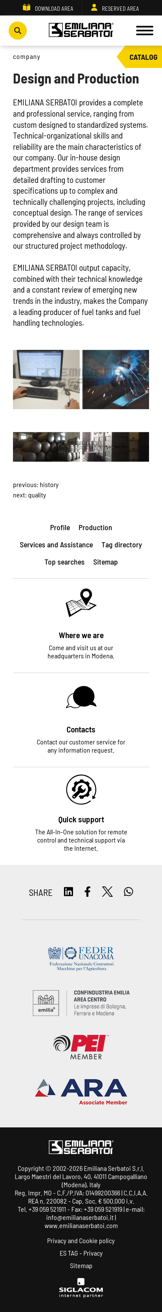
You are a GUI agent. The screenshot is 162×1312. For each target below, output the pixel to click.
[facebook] (87, 892)
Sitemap (81, 1265)
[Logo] (81, 30)
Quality (37, 495)
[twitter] (107, 892)
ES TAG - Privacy (81, 1253)
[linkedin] (68, 892)
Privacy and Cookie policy (81, 1240)
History (49, 484)
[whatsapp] (128, 892)
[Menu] (144, 30)
